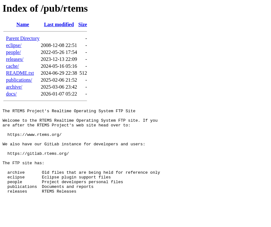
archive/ (14, 87)
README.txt (20, 73)
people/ (13, 52)
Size (82, 24)
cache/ (12, 66)
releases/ (14, 59)
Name (22, 24)
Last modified (59, 24)
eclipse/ (13, 45)
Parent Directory (22, 38)
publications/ (19, 80)
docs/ (11, 93)
